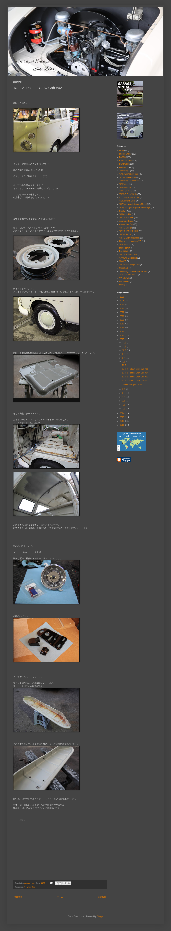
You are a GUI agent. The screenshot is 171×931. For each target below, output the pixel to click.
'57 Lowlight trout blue (128, 174)
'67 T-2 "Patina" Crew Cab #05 (135, 369)
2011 (122, 425)
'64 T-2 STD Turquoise (129, 238)
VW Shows (124, 278)
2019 (122, 324)
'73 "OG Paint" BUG (128, 194)
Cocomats (123, 268)
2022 (122, 312)
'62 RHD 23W (125, 187)
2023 (122, 308)
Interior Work (124, 154)
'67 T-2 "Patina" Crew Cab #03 (135, 377)
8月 (124, 358)
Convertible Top (126, 224)
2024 (122, 304)
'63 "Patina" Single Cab (129, 265)
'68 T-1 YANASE (126, 217)
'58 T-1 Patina (125, 234)
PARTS (122, 157)
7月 (124, 362)
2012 (122, 421)
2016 (122, 335)
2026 (122, 297)
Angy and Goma (126, 221)
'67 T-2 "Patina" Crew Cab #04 (135, 373)
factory (122, 285)
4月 (124, 397)
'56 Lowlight (124, 171)
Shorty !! (123, 211)
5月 (124, 393)
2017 (122, 331)
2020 (122, 320)
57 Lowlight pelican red (129, 197)
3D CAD (122, 261)
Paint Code (124, 251)
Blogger (100, 916)
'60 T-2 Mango (125, 228)
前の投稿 (102, 897)
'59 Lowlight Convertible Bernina (133, 271)
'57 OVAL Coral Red (128, 258)
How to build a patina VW (130, 241)
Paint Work (124, 164)
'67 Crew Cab (29, 887)
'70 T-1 (125, 365)
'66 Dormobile (125, 214)
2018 (122, 328)
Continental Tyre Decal (132, 384)
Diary (121, 150)
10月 (124, 350)
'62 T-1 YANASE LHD (128, 231)
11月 (124, 346)
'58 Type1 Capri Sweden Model (133, 204)
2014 (122, 413)
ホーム (60, 897)
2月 (124, 405)
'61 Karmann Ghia (127, 201)
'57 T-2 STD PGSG (127, 177)
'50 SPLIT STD (125, 191)
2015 (122, 339)
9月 (124, 354)
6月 (124, 389)
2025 (122, 301)
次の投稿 (18, 897)
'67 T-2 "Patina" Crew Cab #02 (135, 380)
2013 (122, 417)
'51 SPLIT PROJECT (128, 275)
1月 (124, 408)
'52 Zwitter (123, 184)
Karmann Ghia (125, 161)
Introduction (124, 281)
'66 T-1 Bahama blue (128, 254)
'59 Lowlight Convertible (129, 181)
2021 (122, 316)
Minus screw (124, 248)
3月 (124, 401)
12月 (124, 342)
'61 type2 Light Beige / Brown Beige (134, 207)
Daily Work (124, 167)
